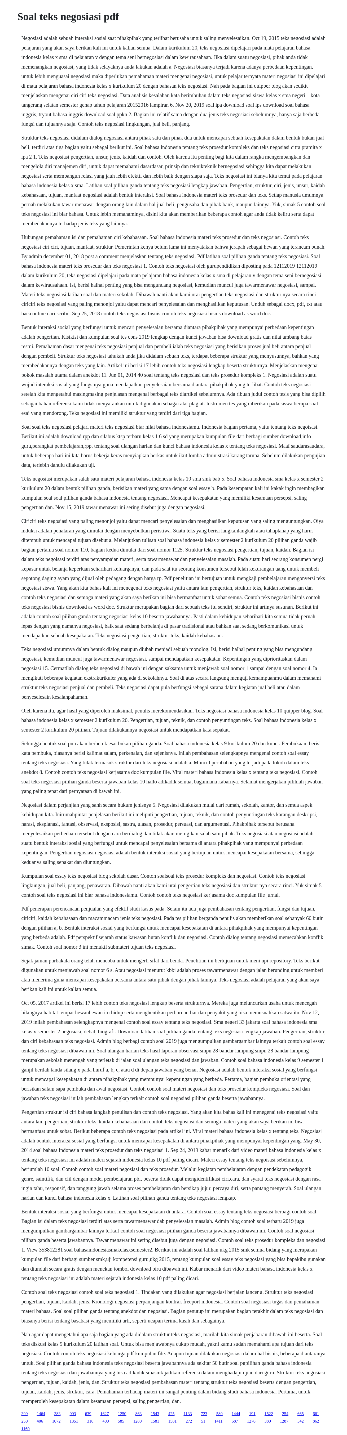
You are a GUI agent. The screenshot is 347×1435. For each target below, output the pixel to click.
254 (285, 1413)
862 (316, 1421)
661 (316, 1413)
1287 (284, 1421)
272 (189, 1421)
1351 (73, 1421)
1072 (56, 1421)
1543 (155, 1413)
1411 (218, 1421)
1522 (269, 1413)
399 (24, 1413)
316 (90, 1421)
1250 (122, 1413)
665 (300, 1413)
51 (203, 1421)
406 (40, 1421)
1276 (251, 1421)
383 (57, 1413)
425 (171, 1413)
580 (219, 1413)
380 (268, 1421)
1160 (25, 1429)
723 (204, 1413)
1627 (104, 1413)
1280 (137, 1421)
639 (88, 1413)
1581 (155, 1421)
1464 (41, 1413)
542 (300, 1421)
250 (24, 1421)
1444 (236, 1413)
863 (138, 1413)
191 (252, 1413)
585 (121, 1421)
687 (235, 1421)
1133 (187, 1413)
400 (105, 1421)
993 (72, 1413)
